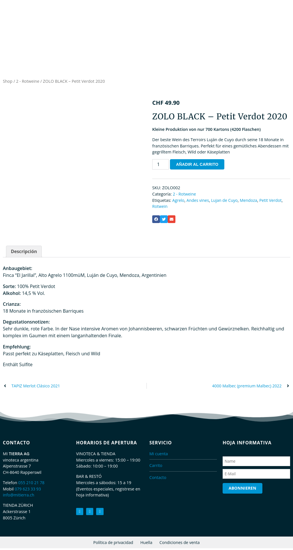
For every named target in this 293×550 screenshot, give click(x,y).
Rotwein (160, 207)
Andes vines (198, 201)
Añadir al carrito (197, 165)
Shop (8, 82)
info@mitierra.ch (19, 496)
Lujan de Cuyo (225, 201)
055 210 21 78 (31, 484)
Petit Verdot (272, 201)
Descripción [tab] (24, 253)
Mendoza (250, 201)
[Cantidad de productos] (160, 166)
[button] (156, 220)
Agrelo (178, 201)
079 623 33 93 (28, 490)
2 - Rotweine (28, 82)
